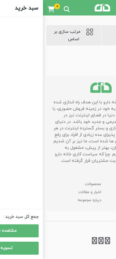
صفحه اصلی (97, 184)
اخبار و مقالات (46, 192)
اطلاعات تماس (95, 200)
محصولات (50, 184)
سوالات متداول (94, 192)
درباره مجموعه (46, 200)
